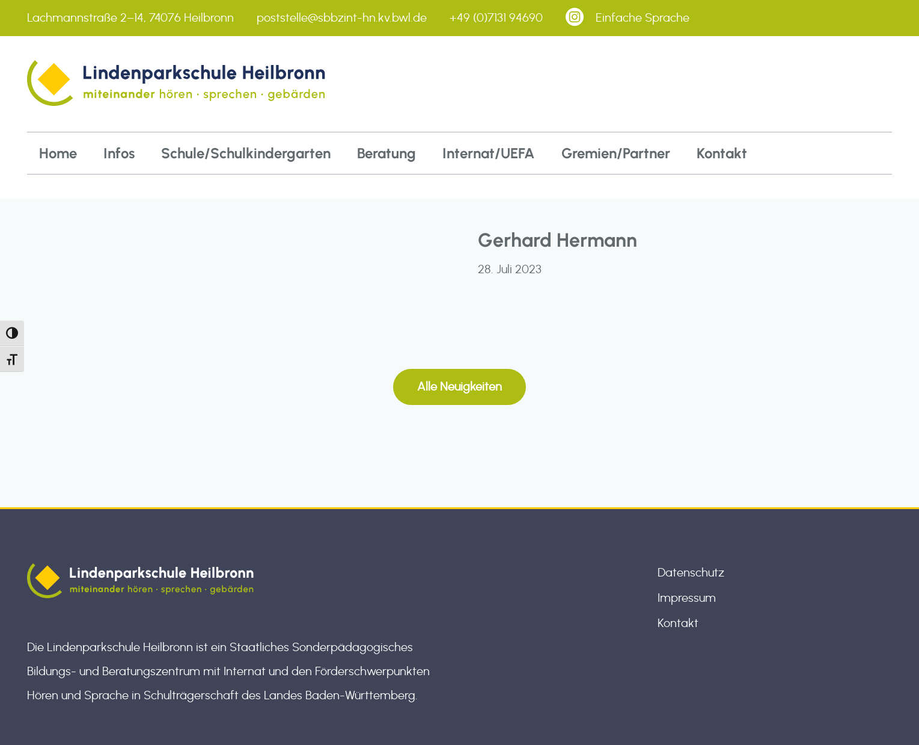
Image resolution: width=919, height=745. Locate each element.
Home (58, 153)
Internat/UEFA (488, 153)
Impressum (687, 598)
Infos (119, 153)
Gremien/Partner (615, 153)
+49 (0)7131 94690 (496, 18)
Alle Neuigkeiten (459, 387)
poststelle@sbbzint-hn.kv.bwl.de (342, 18)
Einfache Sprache (642, 18)
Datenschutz (691, 573)
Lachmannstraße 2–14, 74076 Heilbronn (130, 18)
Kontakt (722, 153)
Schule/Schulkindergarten (246, 153)
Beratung (386, 153)
